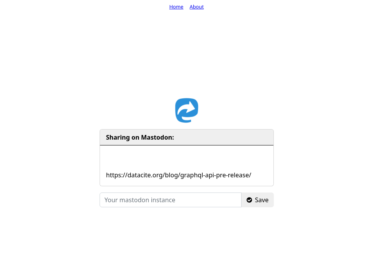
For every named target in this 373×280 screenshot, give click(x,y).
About (197, 6)
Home (176, 6)
